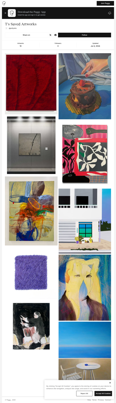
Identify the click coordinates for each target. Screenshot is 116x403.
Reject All (84, 393)
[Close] (110, 382)
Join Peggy (105, 3)
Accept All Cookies (103, 393)
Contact (108, 400)
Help (89, 400)
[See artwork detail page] (31, 83)
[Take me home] (4, 3)
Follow (84, 35)
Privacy (101, 400)
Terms (94, 400)
